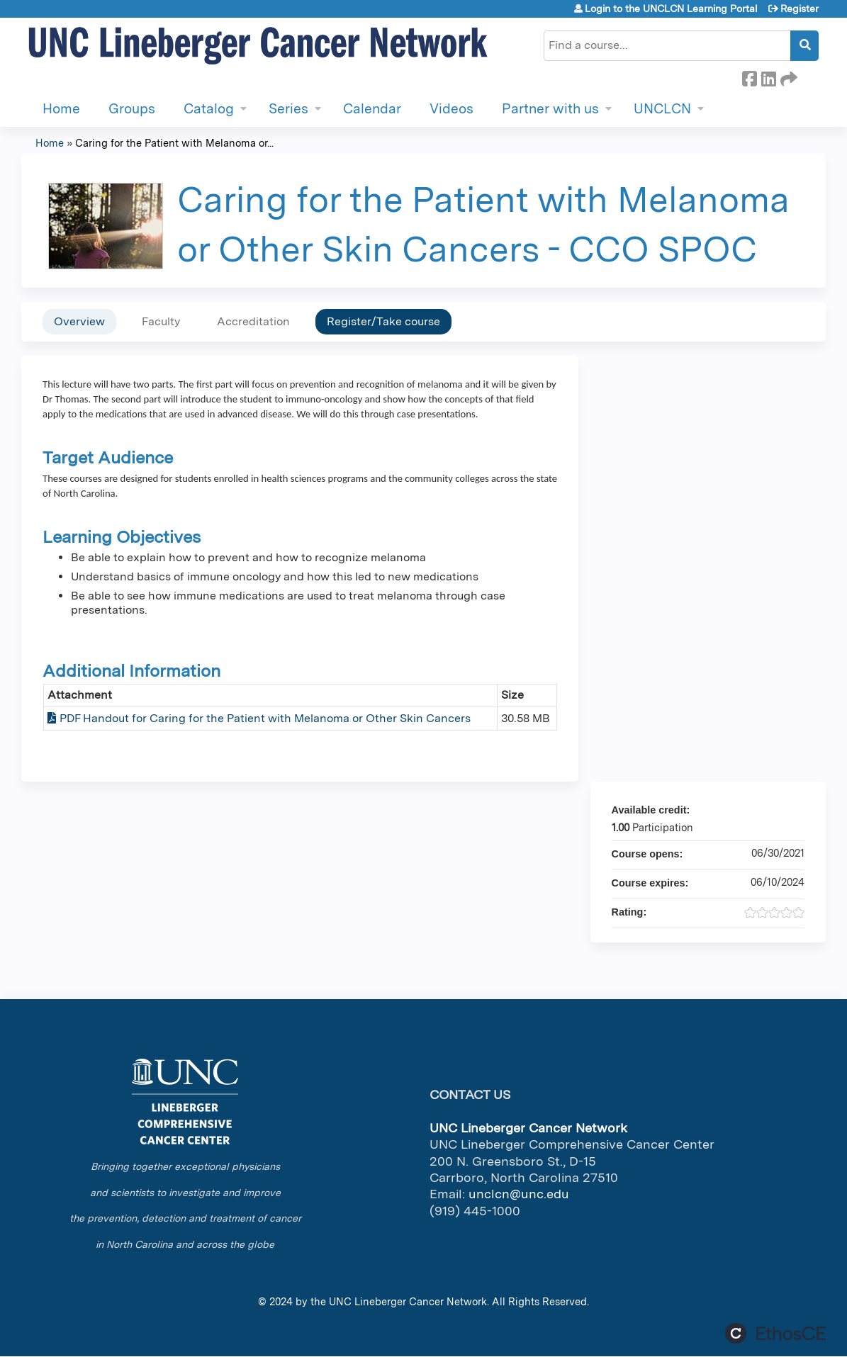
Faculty (161, 321)
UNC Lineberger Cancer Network (408, 1301)
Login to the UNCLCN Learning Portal (671, 8)
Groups (131, 109)
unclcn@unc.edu (519, 1193)
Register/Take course (383, 321)
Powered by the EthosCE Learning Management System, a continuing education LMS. (775, 1333)
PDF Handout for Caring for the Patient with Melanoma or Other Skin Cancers (265, 718)
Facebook (749, 76)
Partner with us (550, 109)
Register (799, 8)
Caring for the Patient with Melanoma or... (174, 143)
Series (288, 109)
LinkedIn (768, 76)
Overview (79, 321)
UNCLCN (662, 109)
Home (61, 109)
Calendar (372, 109)
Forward (787, 76)
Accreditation (253, 321)
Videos (451, 109)
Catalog (209, 109)
